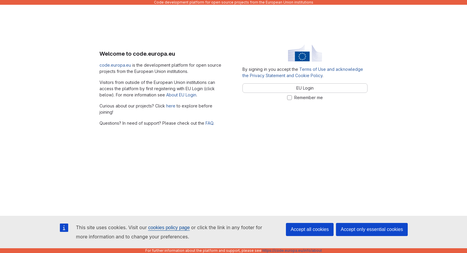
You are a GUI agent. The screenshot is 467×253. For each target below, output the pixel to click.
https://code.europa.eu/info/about (292, 250)
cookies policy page (169, 227)
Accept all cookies (310, 229)
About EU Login (181, 94)
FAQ (209, 123)
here (170, 105)
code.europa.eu (115, 65)
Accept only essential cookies (372, 229)
